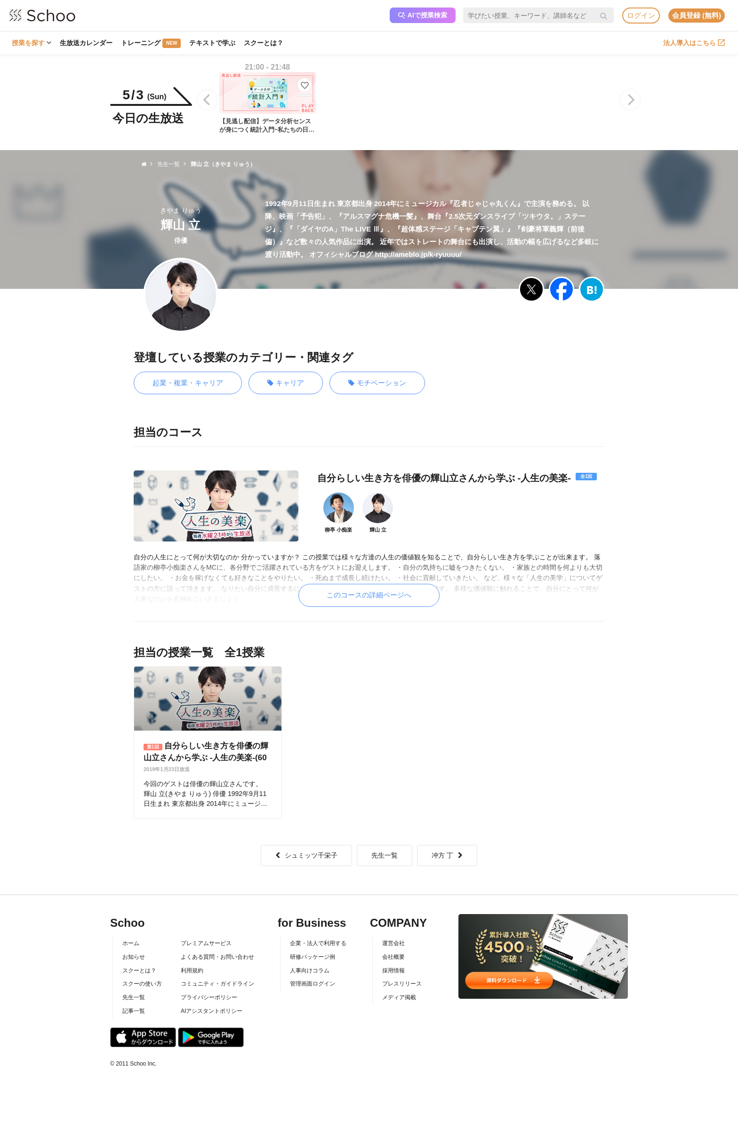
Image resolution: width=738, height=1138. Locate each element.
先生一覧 (384, 855)
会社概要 (393, 957)
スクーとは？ (263, 43)
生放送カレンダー (86, 43)
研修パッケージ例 (312, 957)
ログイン (641, 15)
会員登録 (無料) (696, 15)
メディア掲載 (399, 997)
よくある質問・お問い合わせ (217, 957)
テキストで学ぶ (212, 43)
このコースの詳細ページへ (369, 595)
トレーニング (151, 43)
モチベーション (377, 383)
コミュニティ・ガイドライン (217, 983)
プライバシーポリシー (209, 997)
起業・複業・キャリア (187, 383)
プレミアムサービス (206, 943)
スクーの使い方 (142, 983)
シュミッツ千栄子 (306, 855)
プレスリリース (402, 983)
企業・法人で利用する (318, 943)
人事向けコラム (309, 970)
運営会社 (393, 943)
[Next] (630, 99)
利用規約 (192, 970)
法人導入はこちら (694, 43)
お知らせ (133, 957)
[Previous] (207, 99)
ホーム (130, 943)
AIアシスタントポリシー (211, 1011)
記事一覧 (133, 1011)
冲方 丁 (447, 855)
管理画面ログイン (312, 983)
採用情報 (393, 970)
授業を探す (31, 43)
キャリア (285, 383)
